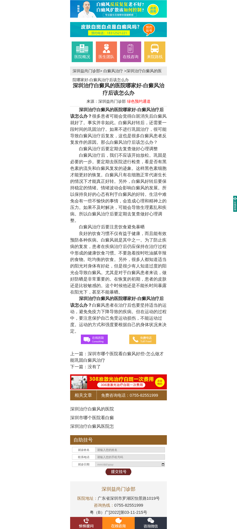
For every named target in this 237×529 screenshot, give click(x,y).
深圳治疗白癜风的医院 (92, 409)
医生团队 (106, 51)
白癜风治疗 (113, 71)
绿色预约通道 (139, 101)
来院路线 (155, 51)
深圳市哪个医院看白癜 (92, 417)
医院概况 (82, 51)
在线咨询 (130, 51)
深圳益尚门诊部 (86, 71)
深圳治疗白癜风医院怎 (92, 426)
